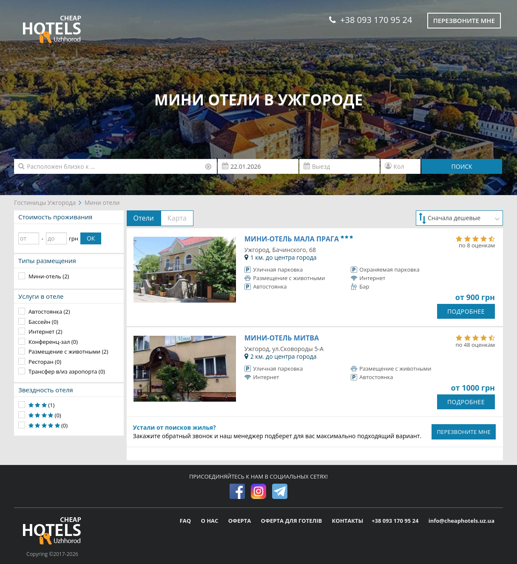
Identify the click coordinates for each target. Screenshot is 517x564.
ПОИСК (462, 166)
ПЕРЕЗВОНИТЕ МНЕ (464, 432)
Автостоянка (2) (49, 311)
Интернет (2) (45, 331)
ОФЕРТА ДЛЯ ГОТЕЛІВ (292, 520)
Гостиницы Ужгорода (45, 202)
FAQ (186, 520)
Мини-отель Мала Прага (298, 239)
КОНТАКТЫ (348, 520)
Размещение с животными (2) (68, 351)
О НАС (210, 520)
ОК (91, 238)
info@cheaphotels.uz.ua (461, 520)
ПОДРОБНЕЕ (466, 311)
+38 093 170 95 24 (370, 20)
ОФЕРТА (240, 520)
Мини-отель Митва (281, 338)
